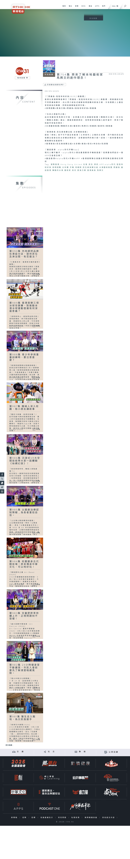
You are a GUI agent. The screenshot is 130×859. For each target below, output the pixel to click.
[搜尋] (125, 5)
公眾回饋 (113, 752)
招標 (34, 817)
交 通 (20, 752)
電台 (69, 7)
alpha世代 (110, 164)
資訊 (96, 164)
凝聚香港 (55, 164)
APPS (96, 7)
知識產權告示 (47, 817)
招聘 (25, 817)
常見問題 (62, 817)
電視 (63, 7)
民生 (91, 164)
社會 (85, 164)
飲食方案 (81, 170)
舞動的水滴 (57, 170)
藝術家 (67, 170)
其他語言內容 (109, 817)
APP (101, 164)
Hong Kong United (71, 164)
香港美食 (91, 170)
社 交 (51, 752)
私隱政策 (76, 817)
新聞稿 (14, 817)
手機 (72, 167)
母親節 (78, 167)
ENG (113, 6)
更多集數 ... (9, 745)
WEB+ (83, 7)
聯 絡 (82, 752)
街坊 (74, 170)
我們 (102, 7)
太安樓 (65, 167)
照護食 (117, 167)
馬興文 (100, 170)
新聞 (76, 7)
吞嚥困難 (56, 167)
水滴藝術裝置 (106, 167)
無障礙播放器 (91, 817)
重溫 (89, 7)
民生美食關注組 (90, 167)
